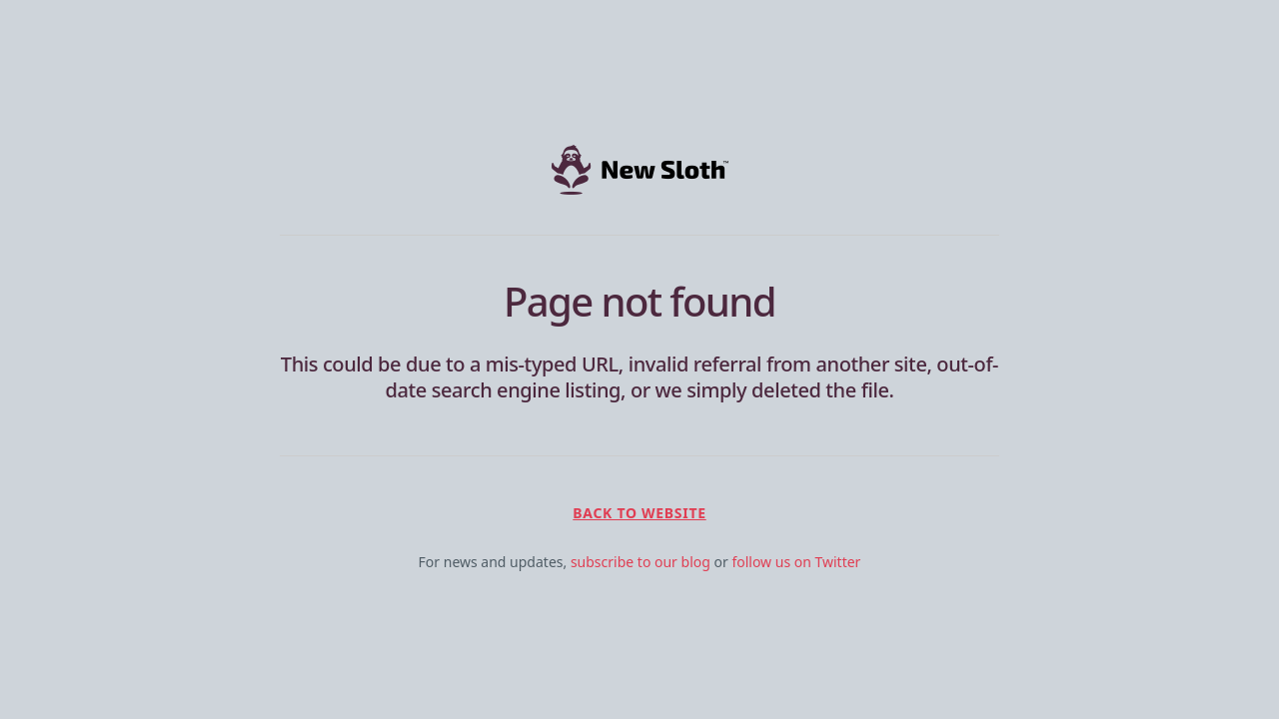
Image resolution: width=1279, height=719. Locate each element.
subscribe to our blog (640, 561)
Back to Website (639, 512)
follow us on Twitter (795, 561)
